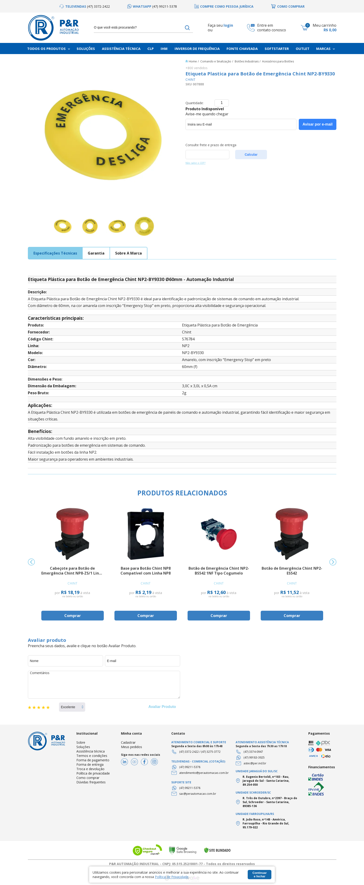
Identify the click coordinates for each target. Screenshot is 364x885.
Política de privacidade (93, 773)
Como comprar (87, 777)
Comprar (72, 615)
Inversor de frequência (197, 48)
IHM (164, 48)
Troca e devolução (90, 769)
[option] (84, 6)
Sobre (80, 742)
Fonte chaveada (242, 48)
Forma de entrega (90, 764)
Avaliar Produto (162, 707)
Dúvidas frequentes (91, 782)
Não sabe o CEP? (195, 163)
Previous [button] (31, 562)
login (228, 25)
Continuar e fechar (260, 874)
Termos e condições (91, 755)
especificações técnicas (55, 253)
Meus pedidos (131, 747)
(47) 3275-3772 (211, 752)
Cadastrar (128, 742)
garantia (96, 253)
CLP (150, 48)
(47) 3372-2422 (189, 752)
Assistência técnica (90, 751)
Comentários (104, 685)
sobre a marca (128, 253)
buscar (187, 27)
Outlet (302, 48)
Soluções (86, 48)
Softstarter (277, 48)
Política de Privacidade (171, 877)
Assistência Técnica (121, 48)
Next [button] (332, 562)
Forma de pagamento (92, 760)
